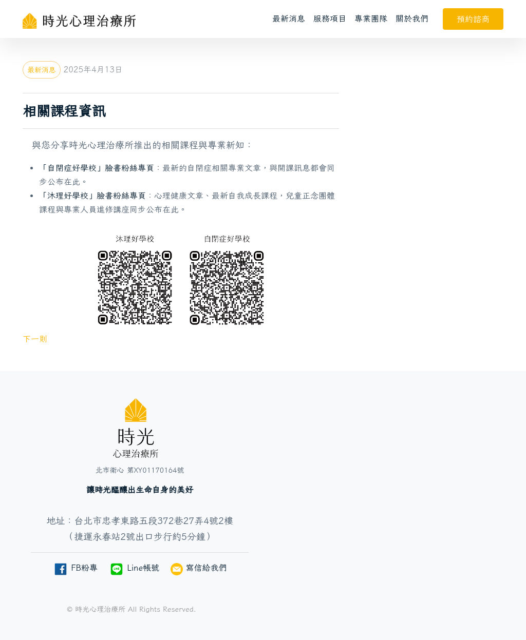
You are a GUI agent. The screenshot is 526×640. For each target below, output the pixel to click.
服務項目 (329, 18)
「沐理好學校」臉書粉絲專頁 (92, 195)
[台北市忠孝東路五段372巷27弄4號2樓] (386, 494)
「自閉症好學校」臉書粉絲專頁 (96, 167)
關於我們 (412, 18)
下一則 (35, 338)
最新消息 (288, 18)
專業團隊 (370, 18)
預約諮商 (473, 19)
